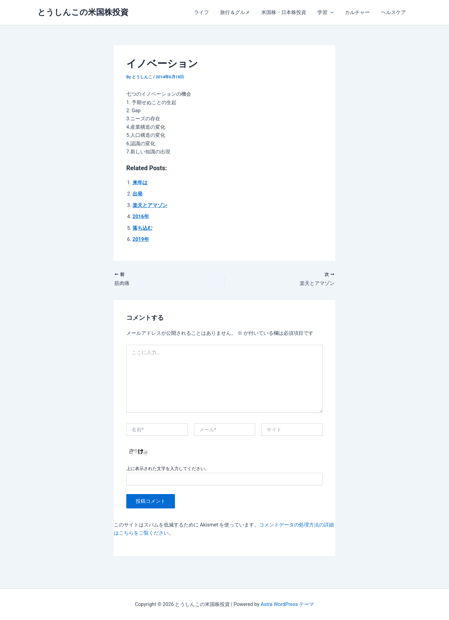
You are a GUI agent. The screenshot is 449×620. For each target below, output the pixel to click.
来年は (140, 182)
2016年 (141, 216)
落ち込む (142, 228)
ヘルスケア (394, 12)
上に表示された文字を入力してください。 (167, 468)
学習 (329, 12)
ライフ (208, 12)
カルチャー (359, 12)
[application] (334, 12)
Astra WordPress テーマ (287, 604)
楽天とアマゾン (150, 205)
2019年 (141, 239)
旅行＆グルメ (241, 12)
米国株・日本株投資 (288, 12)
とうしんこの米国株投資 (82, 12)
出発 (137, 194)
